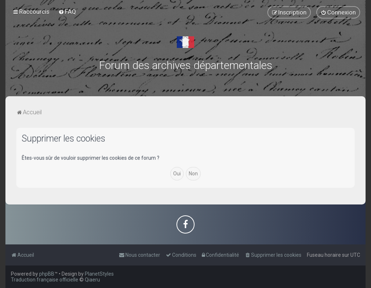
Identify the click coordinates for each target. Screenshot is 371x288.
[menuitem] (67, 11)
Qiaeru (92, 280)
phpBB (46, 274)
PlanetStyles (99, 274)
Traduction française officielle (44, 280)
